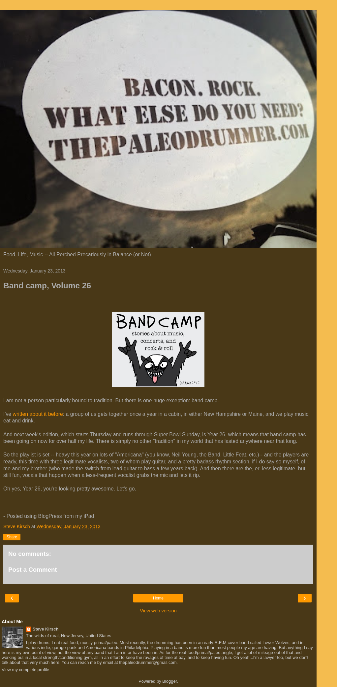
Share (12, 537)
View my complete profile (25, 669)
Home (158, 598)
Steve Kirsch (46, 629)
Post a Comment (32, 569)
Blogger (169, 681)
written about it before (38, 414)
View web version (158, 610)
